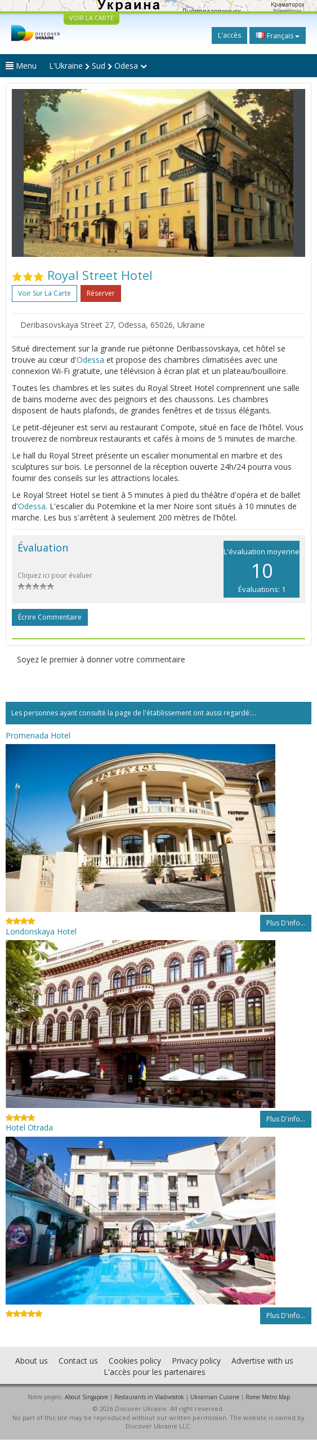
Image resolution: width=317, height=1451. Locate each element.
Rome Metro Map (267, 1397)
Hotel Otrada (29, 1127)
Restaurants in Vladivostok (149, 1397)
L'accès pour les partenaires (155, 1372)
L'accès (229, 35)
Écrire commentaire (50, 617)
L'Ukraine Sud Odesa (98, 65)
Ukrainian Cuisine (214, 1397)
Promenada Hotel (38, 735)
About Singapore (86, 1397)
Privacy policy (196, 1360)
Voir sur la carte (44, 293)
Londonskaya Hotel (41, 931)
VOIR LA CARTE (91, 18)
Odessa (90, 359)
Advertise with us (262, 1360)
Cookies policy (135, 1360)
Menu (21, 65)
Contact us (78, 1360)
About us (31, 1360)
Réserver (101, 293)
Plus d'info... (285, 923)
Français (278, 35)
